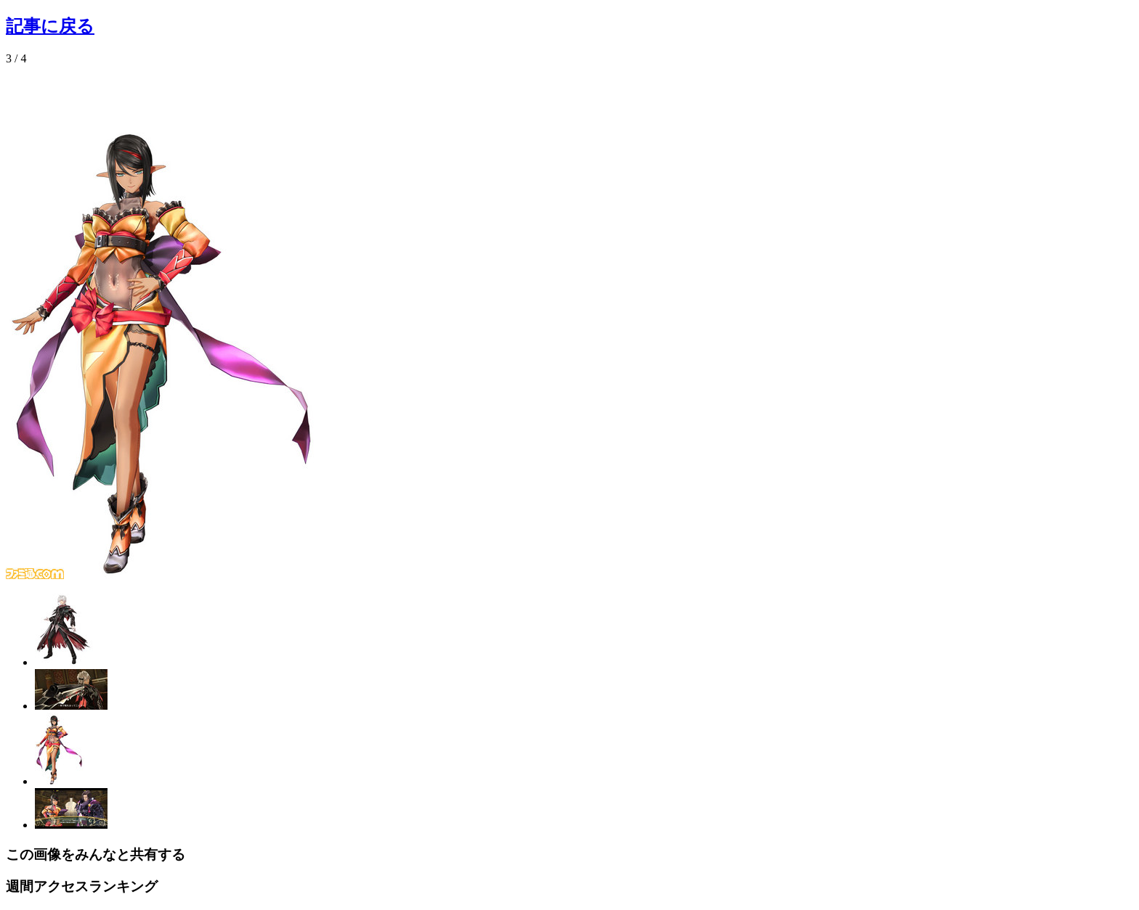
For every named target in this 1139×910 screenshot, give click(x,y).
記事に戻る (50, 26)
